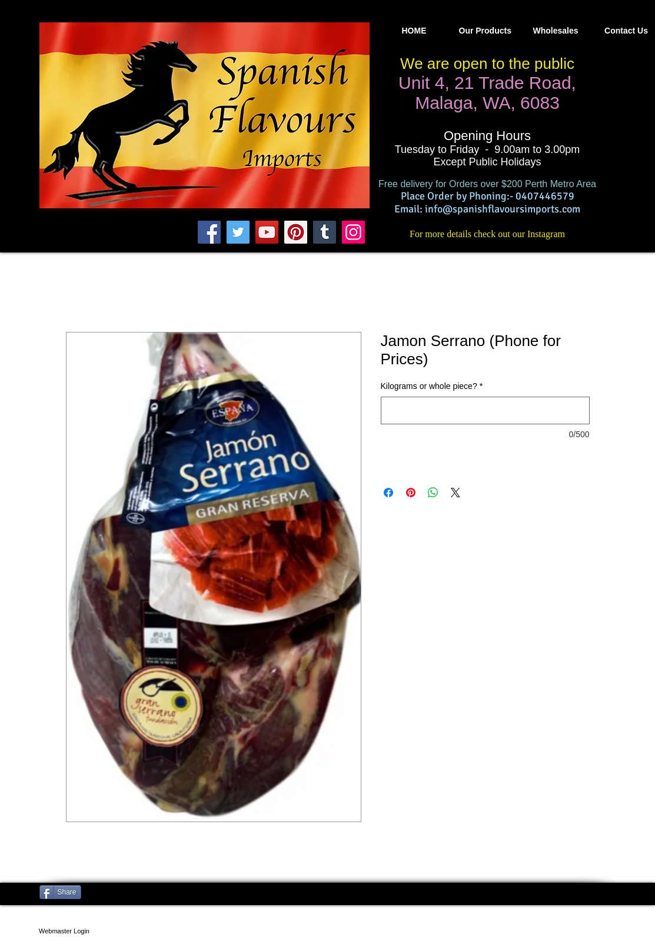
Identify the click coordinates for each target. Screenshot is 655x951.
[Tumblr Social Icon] (324, 232)
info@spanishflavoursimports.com (502, 208)
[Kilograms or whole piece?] (485, 410)
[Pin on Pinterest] (411, 493)
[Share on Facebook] (388, 493)
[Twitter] (238, 232)
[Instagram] (353, 232)
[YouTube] (266, 232)
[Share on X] (455, 493)
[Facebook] (209, 232)
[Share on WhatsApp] (433, 493)
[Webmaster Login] (64, 931)
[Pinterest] (295, 232)
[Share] (60, 892)
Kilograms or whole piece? (432, 386)
